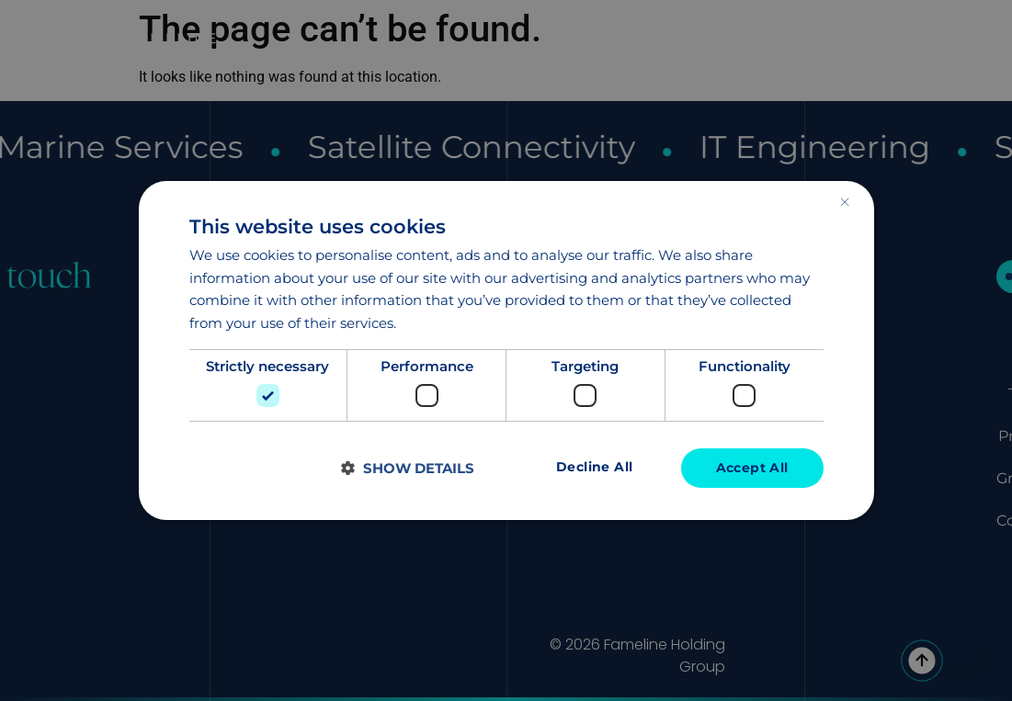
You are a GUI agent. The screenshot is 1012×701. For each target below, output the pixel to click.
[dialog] (506, 351)
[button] (407, 468)
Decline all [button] (594, 467)
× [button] (844, 202)
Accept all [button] (752, 468)
